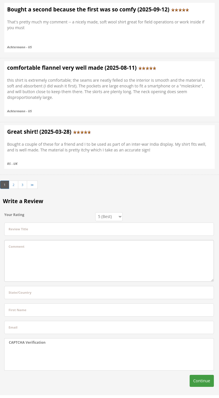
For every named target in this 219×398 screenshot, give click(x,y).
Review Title (18, 229)
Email (13, 327)
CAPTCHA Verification (27, 342)
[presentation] (52, 358)
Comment (17, 246)
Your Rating (14, 214)
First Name (17, 310)
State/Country (20, 292)
